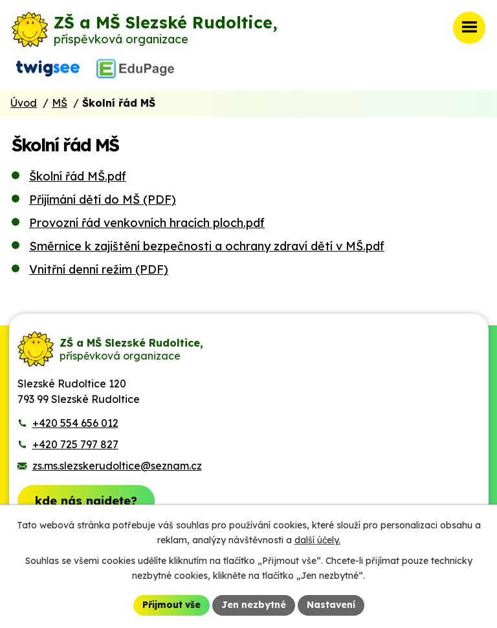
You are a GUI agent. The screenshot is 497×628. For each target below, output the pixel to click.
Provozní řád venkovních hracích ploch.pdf (147, 222)
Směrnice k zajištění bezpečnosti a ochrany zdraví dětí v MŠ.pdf (206, 246)
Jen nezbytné (253, 605)
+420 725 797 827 (75, 444)
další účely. (317, 540)
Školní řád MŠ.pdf (77, 176)
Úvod (23, 102)
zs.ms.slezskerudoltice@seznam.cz (117, 465)
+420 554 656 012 (75, 423)
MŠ (59, 102)
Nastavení (331, 605)
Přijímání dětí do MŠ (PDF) (102, 199)
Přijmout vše (171, 605)
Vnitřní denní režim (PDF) (98, 269)
